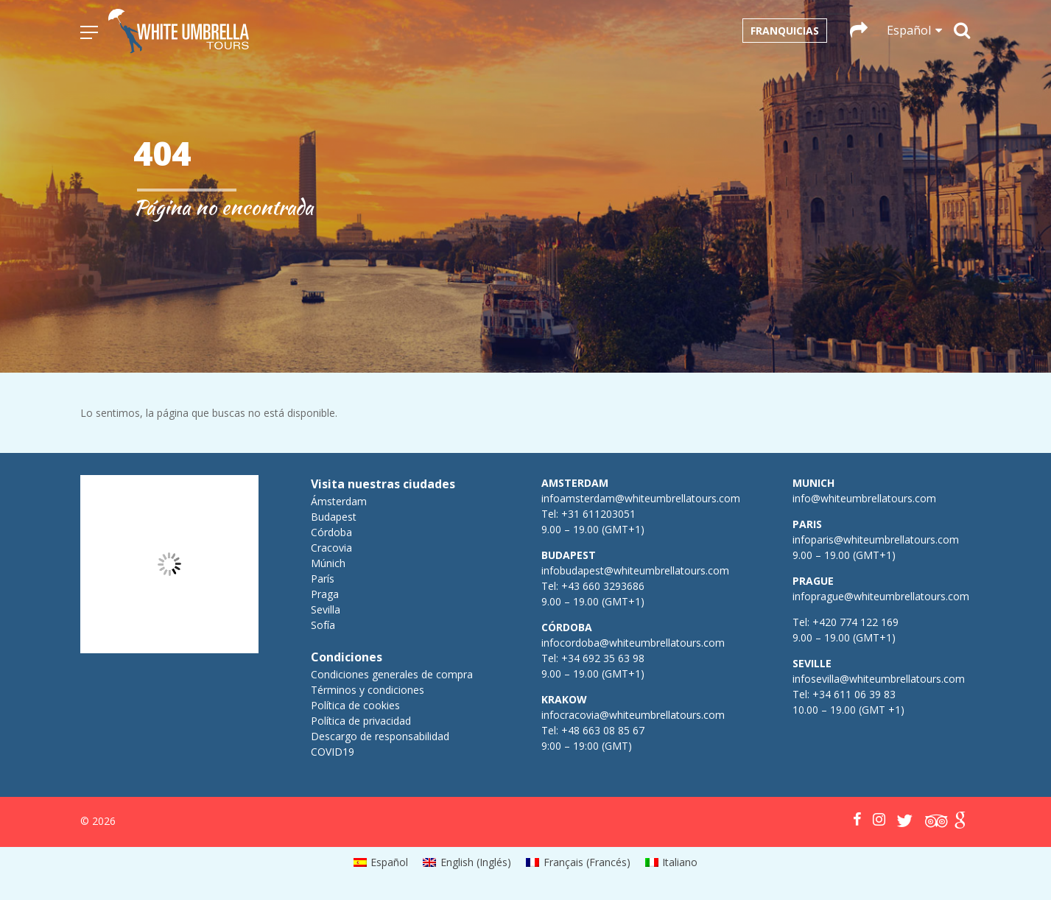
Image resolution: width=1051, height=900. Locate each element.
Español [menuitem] (389, 862)
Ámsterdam (339, 501)
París (322, 579)
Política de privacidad (361, 721)
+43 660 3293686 (602, 586)
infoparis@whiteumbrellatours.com (875, 539)
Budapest (333, 517)
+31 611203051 (598, 514)
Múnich (328, 563)
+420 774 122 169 (854, 622)
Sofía (323, 625)
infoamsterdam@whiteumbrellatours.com (640, 498)
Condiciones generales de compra (392, 674)
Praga (325, 594)
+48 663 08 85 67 (602, 730)
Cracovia (331, 548)
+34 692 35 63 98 (602, 658)
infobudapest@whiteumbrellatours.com (635, 570)
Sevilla (325, 609)
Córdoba (331, 532)
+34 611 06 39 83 (854, 694)
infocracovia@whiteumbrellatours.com (633, 715)
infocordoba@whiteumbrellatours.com (633, 643)
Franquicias (785, 31)
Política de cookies (355, 705)
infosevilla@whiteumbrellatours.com (878, 679)
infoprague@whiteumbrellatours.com (880, 596)
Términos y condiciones (367, 690)
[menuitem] (381, 862)
